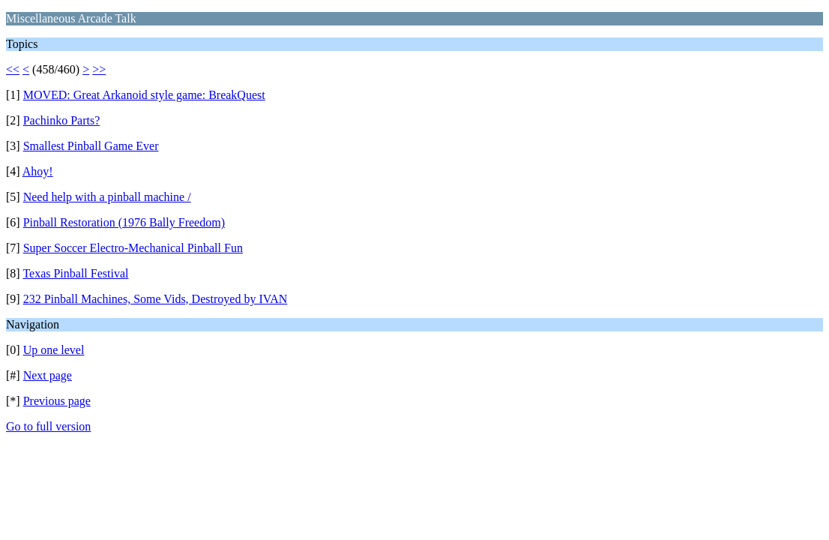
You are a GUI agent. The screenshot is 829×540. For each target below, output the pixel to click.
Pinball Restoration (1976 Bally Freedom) (124, 222)
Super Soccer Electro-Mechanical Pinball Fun (133, 248)
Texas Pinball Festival (75, 273)
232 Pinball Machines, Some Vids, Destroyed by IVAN (155, 298)
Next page (47, 375)
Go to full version (48, 426)
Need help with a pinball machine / (107, 196)
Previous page (57, 400)
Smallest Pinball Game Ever (91, 146)
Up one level (54, 350)
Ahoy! (37, 171)
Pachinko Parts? (61, 120)
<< (12, 69)
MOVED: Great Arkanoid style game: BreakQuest (144, 94)
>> (99, 69)
